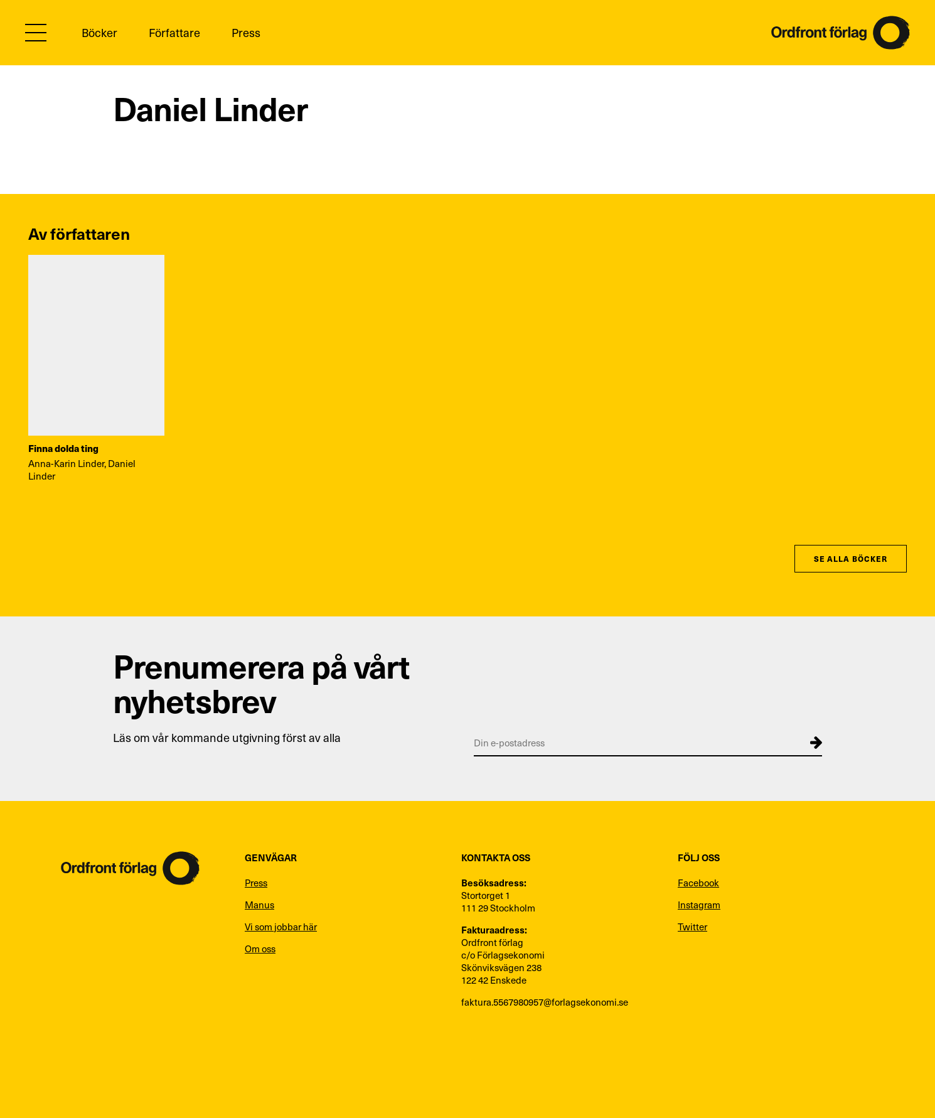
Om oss (260, 948)
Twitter (692, 926)
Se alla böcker (850, 558)
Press (246, 32)
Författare (174, 32)
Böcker (99, 32)
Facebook (698, 882)
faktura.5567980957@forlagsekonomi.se (544, 1002)
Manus (259, 904)
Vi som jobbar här (281, 926)
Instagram (699, 904)
